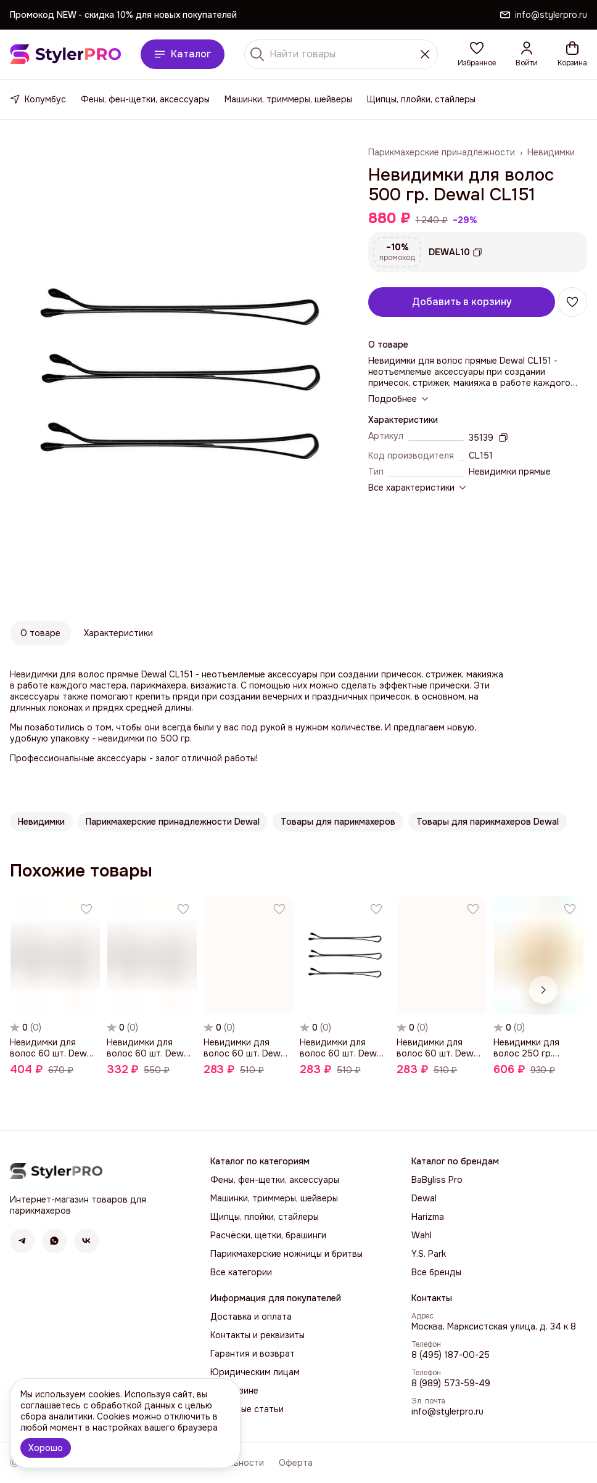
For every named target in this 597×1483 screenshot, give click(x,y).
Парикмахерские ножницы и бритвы (286, 1253)
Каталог (183, 53)
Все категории (241, 1272)
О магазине (234, 1390)
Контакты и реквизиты (257, 1335)
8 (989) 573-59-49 (450, 1383)
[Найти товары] (341, 54)
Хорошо (45, 1447)
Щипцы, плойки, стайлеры (421, 99)
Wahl (421, 1235)
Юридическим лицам (255, 1372)
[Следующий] (543, 990)
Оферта (296, 1462)
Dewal (424, 1198)
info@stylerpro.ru (447, 1411)
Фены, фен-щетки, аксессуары (145, 99)
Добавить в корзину (462, 301)
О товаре (40, 633)
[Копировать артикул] (503, 437)
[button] (477, 54)
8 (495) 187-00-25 (450, 1354)
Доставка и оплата (251, 1316)
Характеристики (118, 633)
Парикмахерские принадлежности (441, 152)
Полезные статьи (247, 1409)
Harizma (427, 1216)
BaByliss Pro (437, 1179)
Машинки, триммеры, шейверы (288, 99)
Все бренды (436, 1272)
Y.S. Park (428, 1253)
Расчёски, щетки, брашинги (268, 1235)
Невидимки (551, 152)
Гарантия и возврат (252, 1353)
